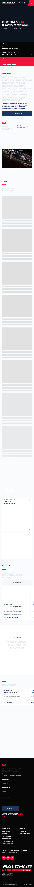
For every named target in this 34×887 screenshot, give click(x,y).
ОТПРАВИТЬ (10, 808)
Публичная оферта (6, 882)
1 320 (30, 581)
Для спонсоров (7, 841)
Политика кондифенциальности (9, 884)
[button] (15, 696)
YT (8, 857)
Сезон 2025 (6, 828)
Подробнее (16, 113)
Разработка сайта (27, 884)
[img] (17, 546)
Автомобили (6, 836)
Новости (23, 831)
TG (4, 857)
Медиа (22, 828)
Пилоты (5, 833)
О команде (6, 831)
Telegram (18, 582)
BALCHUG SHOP (25, 833)
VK (12, 857)
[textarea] (17, 799)
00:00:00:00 (9, 54)
